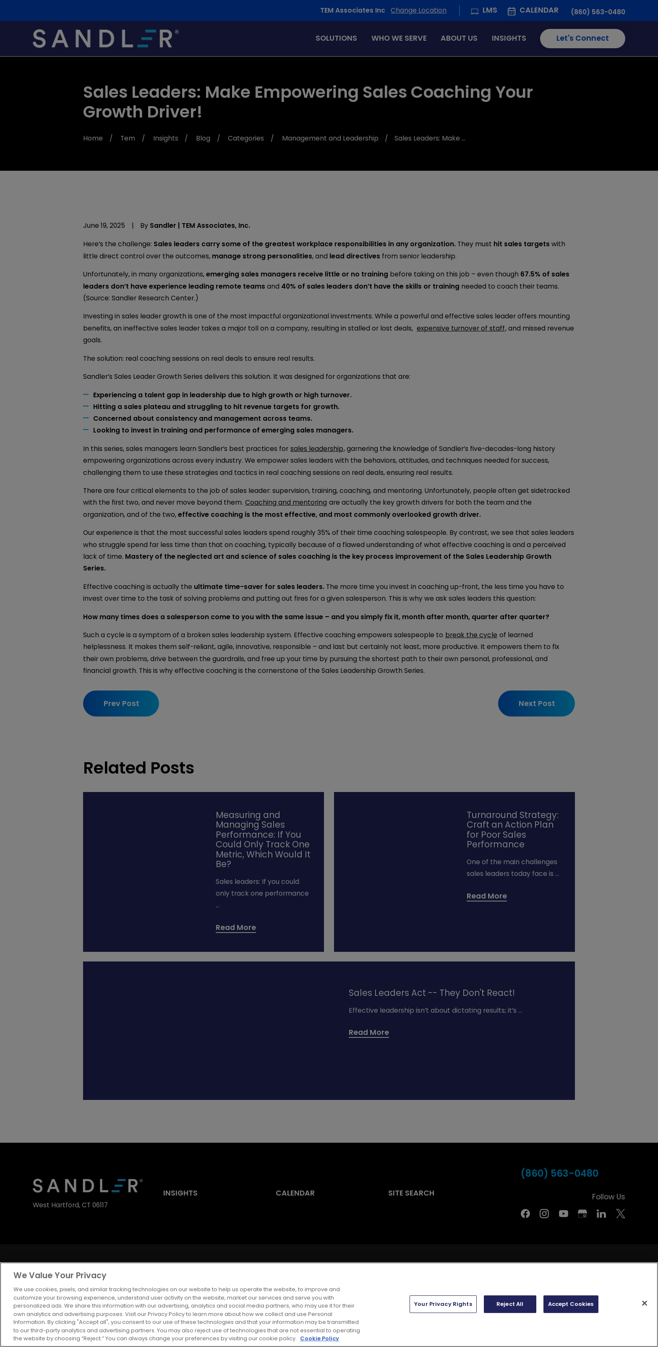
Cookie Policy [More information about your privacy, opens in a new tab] (319, 1341)
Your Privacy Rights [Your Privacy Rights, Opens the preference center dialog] (443, 1307)
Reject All (509, 1307)
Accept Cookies (571, 1307)
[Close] (644, 1306)
